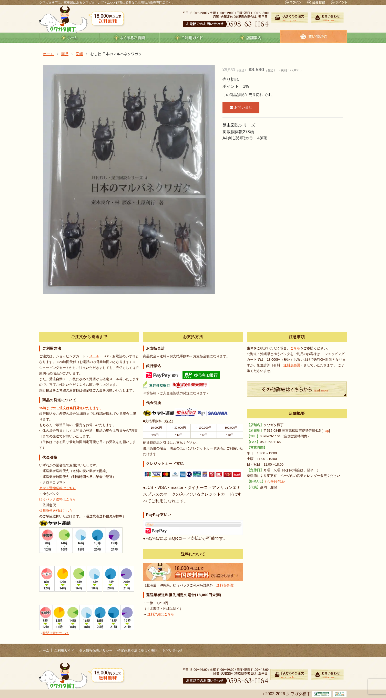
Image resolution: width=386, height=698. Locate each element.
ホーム (69, 38)
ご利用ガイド (64, 650)
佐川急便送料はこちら (56, 511)
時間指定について (56, 633)
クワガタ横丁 (63, 19)
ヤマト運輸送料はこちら (57, 488)
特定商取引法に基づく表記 (137, 650)
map (325, 430)
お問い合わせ (172, 650)
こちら (295, 348)
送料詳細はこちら (160, 614)
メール (94, 356)
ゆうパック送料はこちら (57, 499)
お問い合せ (241, 107)
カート (313, 36)
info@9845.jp (275, 481)
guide (190, 38)
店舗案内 (250, 38)
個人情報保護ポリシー (96, 650)
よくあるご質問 (129, 38)
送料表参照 (224, 585)
